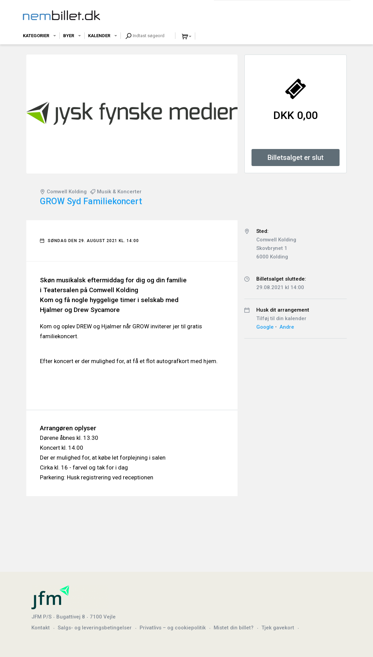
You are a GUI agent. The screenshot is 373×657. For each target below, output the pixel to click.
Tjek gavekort (277, 628)
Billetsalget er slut (296, 157)
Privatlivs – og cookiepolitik (173, 628)
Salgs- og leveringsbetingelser (95, 628)
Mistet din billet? (234, 628)
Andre (286, 327)
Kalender (99, 35)
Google (265, 327)
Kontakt (40, 628)
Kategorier (36, 35)
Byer (68, 35)
